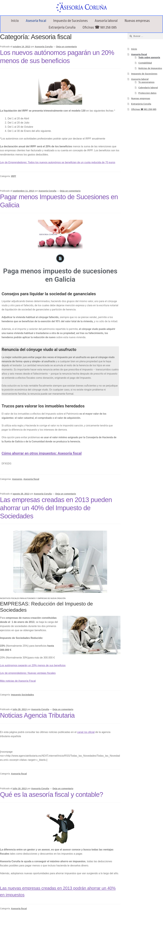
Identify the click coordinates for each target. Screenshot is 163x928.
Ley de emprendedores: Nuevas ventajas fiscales (28, 673)
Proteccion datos (147, 93)
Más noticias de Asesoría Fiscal (18, 681)
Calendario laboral (148, 87)
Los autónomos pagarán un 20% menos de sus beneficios (33, 665)
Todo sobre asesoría (149, 57)
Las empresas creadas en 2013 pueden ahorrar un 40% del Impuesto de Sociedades (56, 508)
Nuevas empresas (137, 21)
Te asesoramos (146, 82)
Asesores (17, 479)
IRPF (13, 176)
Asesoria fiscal (36, 21)
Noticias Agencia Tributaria (37, 715)
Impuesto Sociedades (22, 694)
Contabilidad (145, 63)
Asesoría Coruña (44, 46)
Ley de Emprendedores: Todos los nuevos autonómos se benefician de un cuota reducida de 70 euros (57, 162)
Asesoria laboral (106, 21)
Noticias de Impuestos (150, 68)
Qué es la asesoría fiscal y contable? (51, 794)
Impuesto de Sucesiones (70, 21)
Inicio (15, 21)
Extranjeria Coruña (62, 27)
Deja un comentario (66, 46)
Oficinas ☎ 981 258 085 (99, 27)
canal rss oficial (86, 732)
